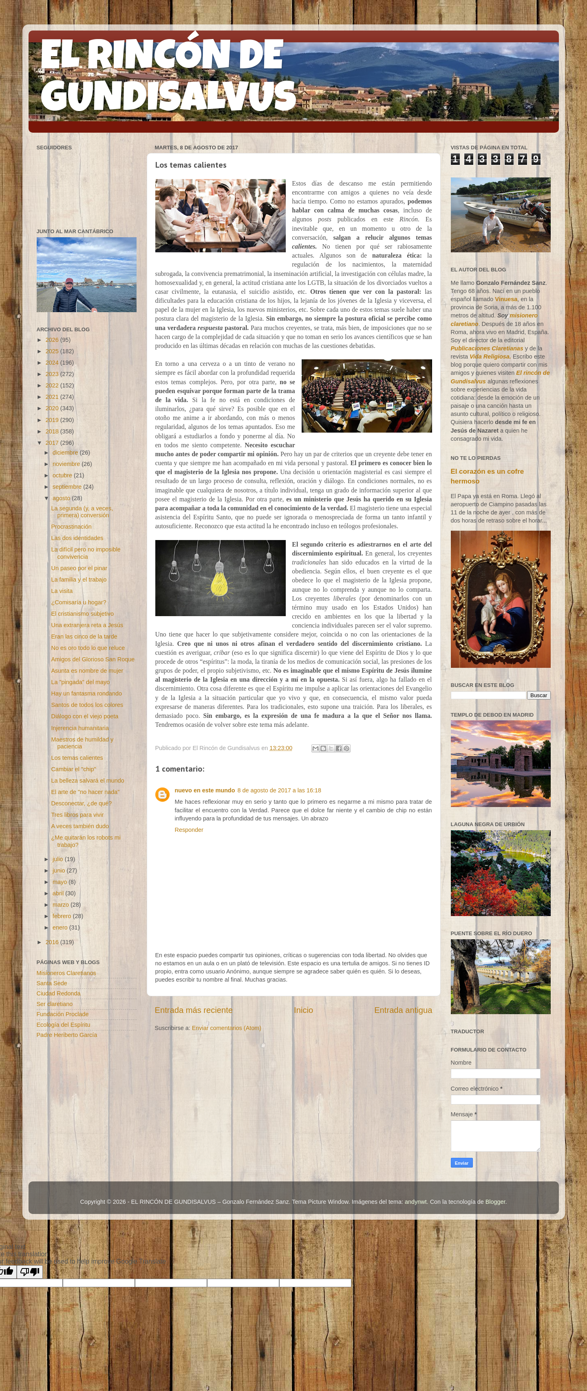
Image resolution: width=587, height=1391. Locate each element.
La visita (62, 591)
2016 (53, 942)
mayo (60, 882)
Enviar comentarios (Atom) (226, 1028)
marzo (62, 904)
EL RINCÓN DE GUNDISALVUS (168, 80)
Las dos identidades (77, 538)
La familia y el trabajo (78, 579)
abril (59, 893)
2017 (53, 443)
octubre (63, 475)
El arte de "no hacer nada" (85, 792)
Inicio (303, 1010)
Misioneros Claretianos (66, 973)
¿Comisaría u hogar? (78, 602)
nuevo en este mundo (205, 790)
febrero (63, 916)
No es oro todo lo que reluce (88, 648)
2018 (53, 431)
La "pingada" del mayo (80, 682)
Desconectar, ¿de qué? (81, 803)
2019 (53, 420)
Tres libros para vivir (77, 814)
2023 (53, 374)
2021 (53, 397)
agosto (62, 498)
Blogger (495, 1202)
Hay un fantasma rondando (86, 693)
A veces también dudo (80, 826)
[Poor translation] (30, 1272)
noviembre (67, 464)
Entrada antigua (403, 1010)
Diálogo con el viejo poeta (84, 716)
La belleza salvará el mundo (87, 780)
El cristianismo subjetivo (82, 613)
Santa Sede (52, 983)
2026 (53, 340)
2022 (53, 385)
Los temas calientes (77, 758)
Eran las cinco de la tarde (84, 636)
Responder (189, 830)
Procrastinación (71, 526)
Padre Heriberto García (67, 1035)
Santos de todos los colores (87, 705)
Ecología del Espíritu (63, 1024)
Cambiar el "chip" (73, 769)
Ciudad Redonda (59, 993)
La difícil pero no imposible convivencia (85, 553)
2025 (53, 351)
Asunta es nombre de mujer (87, 670)
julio (59, 859)
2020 (53, 408)
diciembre (66, 452)
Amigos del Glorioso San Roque (93, 659)
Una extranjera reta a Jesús (87, 625)
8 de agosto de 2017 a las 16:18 (279, 790)
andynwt (416, 1202)
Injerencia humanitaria (80, 728)
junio (59, 870)
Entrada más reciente (194, 1010)
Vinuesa (506, 299)
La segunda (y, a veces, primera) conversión (82, 511)
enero (61, 927)
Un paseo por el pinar (79, 568)
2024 (53, 362)
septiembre (68, 486)
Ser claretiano (55, 1004)
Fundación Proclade (63, 1014)
